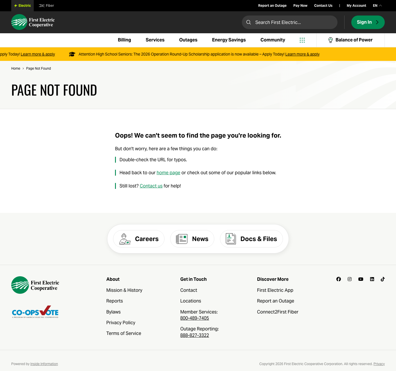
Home (15, 68)
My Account (356, 6)
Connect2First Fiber (277, 312)
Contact (188, 290)
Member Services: (199, 315)
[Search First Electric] (290, 22)
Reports (114, 301)
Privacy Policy (120, 323)
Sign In (368, 22)
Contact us (151, 186)
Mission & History (124, 290)
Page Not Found (38, 68)
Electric (22, 5)
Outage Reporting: (199, 332)
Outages (188, 40)
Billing (124, 40)
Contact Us (323, 6)
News (192, 239)
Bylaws (113, 312)
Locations (190, 301)
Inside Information (44, 364)
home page (168, 173)
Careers (139, 238)
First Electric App (275, 290)
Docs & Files (251, 238)
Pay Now (300, 6)
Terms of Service (123, 333)
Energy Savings (229, 40)
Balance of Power (350, 40)
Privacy (379, 364)
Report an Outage (272, 6)
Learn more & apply (39, 54)
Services (155, 40)
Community (272, 40)
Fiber (46, 5)
